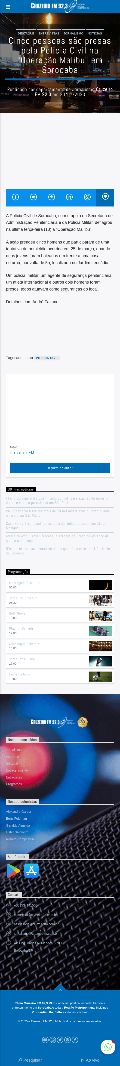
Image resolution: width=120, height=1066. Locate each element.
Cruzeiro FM (22, 453)
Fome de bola (19, 674)
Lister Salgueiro (17, 832)
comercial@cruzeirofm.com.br (35, 915)
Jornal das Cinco (22, 658)
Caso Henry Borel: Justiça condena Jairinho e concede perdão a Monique (55, 525)
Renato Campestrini (20, 839)
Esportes (12, 757)
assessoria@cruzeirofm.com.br (36, 924)
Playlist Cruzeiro (22, 628)
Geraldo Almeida (18, 825)
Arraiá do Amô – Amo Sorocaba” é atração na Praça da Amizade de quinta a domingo (57, 538)
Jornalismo (73, 33)
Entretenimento (17, 770)
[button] (108, 1047)
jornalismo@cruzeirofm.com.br (36, 933)
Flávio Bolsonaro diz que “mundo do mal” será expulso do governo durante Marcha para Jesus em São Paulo (57, 500)
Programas (14, 784)
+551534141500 (25, 905)
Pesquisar (30, 1060)
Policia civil (47, 358)
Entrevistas (48, 33)
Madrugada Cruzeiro (24, 582)
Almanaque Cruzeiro (24, 643)
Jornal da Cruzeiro (23, 598)
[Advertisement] (60, 154)
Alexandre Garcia (18, 811)
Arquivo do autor (60, 468)
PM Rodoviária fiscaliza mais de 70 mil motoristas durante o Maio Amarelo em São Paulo (58, 513)
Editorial (12, 763)
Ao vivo (89, 1060)
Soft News (17, 613)
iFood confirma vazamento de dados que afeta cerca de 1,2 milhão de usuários (58, 551)
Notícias (95, 33)
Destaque (26, 33)
